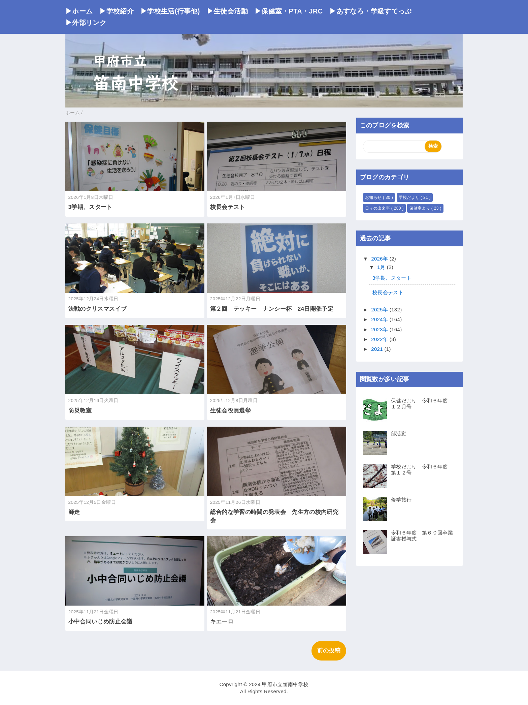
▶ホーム (79, 11)
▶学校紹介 (116, 11)
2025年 (380, 309)
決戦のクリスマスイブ (97, 309)
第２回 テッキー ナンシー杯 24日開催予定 (271, 309)
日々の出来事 (378, 208)
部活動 (398, 433)
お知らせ (374, 197)
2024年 (380, 319)
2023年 (380, 329)
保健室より (420, 208)
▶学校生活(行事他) (170, 11)
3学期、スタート (90, 207)
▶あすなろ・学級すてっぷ (370, 11)
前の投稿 (328, 650)
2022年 (380, 339)
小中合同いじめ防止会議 (100, 621)
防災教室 (80, 410)
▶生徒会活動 (227, 11)
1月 (382, 267)
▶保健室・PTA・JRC (289, 11)
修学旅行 (401, 499)
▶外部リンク (85, 22)
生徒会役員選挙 (230, 410)
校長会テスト (227, 207)
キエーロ (221, 621)
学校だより (410, 197)
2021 (377, 349)
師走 (74, 512)
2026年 (380, 259)
